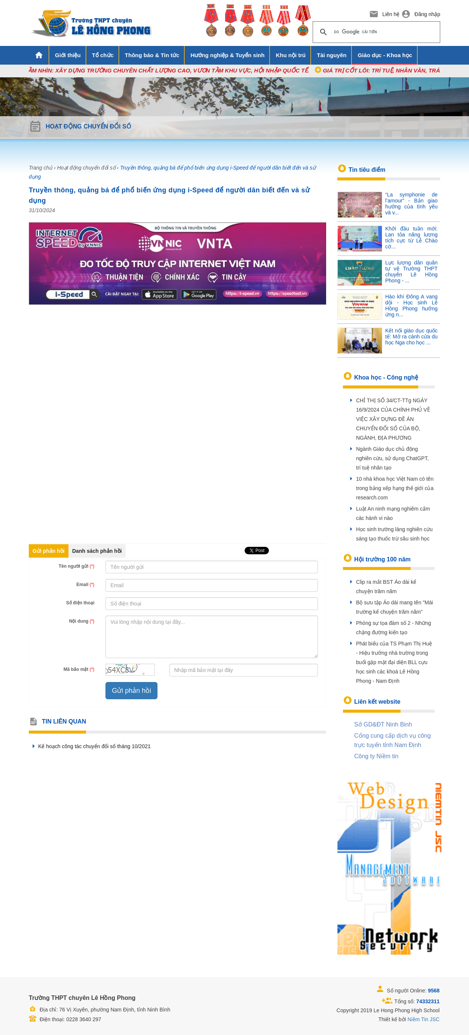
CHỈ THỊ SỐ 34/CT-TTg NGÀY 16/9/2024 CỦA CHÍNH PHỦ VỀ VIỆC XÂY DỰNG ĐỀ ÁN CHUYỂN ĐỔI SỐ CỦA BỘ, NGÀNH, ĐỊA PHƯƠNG (393, 419)
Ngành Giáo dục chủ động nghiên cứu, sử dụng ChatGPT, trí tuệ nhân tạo (392, 458)
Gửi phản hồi (49, 551)
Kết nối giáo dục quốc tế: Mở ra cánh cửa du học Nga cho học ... (411, 336)
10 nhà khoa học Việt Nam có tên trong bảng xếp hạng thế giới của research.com (394, 488)
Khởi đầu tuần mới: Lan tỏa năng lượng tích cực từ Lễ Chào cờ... (411, 238)
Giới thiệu (68, 55)
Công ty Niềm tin (376, 756)
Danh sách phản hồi (97, 551)
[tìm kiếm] (375, 32)
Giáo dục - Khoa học (385, 55)
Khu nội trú (291, 55)
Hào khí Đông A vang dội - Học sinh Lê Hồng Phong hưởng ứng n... (411, 305)
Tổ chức (103, 55)
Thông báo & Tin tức (152, 55)
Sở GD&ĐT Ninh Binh (383, 724)
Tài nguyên (331, 55)
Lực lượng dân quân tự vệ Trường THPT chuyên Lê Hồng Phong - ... (411, 271)
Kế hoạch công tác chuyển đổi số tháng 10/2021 (90, 746)
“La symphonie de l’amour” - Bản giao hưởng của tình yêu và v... (411, 204)
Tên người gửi (77, 566)
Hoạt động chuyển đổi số (86, 168)
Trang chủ (40, 168)
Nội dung (82, 621)
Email (85, 584)
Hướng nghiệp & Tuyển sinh (227, 55)
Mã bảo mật (79, 669)
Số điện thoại (80, 602)
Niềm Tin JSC (424, 1019)
